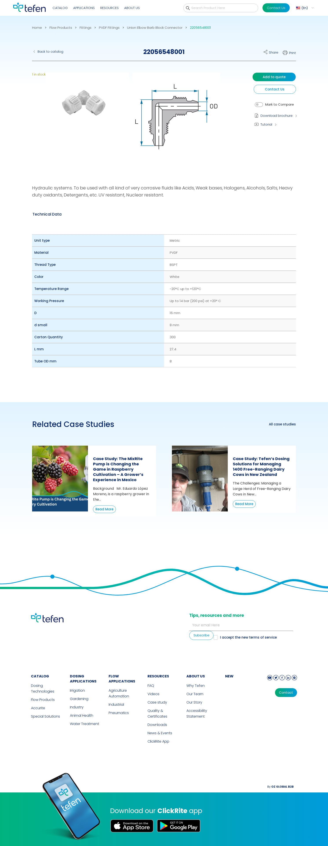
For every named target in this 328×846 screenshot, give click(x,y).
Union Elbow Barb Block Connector (154, 27)
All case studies (282, 424)
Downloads (157, 724)
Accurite (38, 708)
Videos (153, 694)
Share (273, 52)
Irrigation (77, 690)
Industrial (116, 704)
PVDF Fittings (109, 27)
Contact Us (276, 7)
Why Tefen (195, 685)
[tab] (47, 214)
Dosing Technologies (42, 688)
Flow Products (60, 27)
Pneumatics (119, 712)
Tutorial (266, 124)
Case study (157, 702)
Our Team (194, 694)
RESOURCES (158, 676)
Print (292, 52)
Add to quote (274, 77)
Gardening (79, 698)
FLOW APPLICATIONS (122, 679)
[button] (84, 120)
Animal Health (81, 715)
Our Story (194, 702)
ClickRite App (158, 741)
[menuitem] (304, 8)
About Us (132, 7)
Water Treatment (84, 723)
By (280, 786)
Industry (77, 707)
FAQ (151, 685)
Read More (104, 509)
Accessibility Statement (196, 713)
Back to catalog (50, 51)
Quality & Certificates (157, 713)
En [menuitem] (304, 7)
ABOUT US (195, 676)
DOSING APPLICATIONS (83, 679)
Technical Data (47, 214)
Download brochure (277, 115)
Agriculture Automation (119, 693)
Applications (84, 7)
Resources (109, 7)
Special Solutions (45, 716)
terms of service (263, 637)
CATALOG (40, 676)
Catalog (60, 7)
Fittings (85, 27)
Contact (286, 692)
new (229, 676)
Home (37, 27)
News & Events (160, 733)
